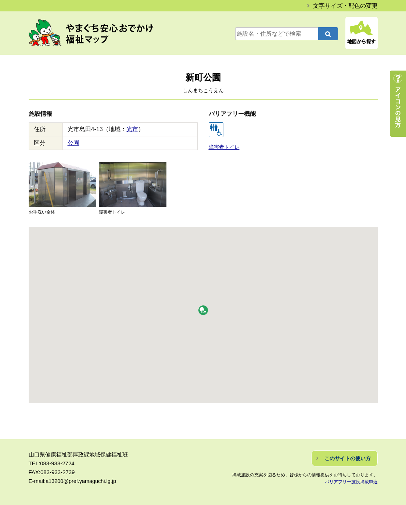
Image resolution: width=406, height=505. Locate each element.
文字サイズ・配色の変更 (345, 6)
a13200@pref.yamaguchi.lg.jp (82, 480)
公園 (73, 143)
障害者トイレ (223, 147)
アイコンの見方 (398, 104)
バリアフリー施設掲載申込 (351, 481)
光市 (132, 129)
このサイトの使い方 (347, 458)
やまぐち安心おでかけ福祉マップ (99, 34)
